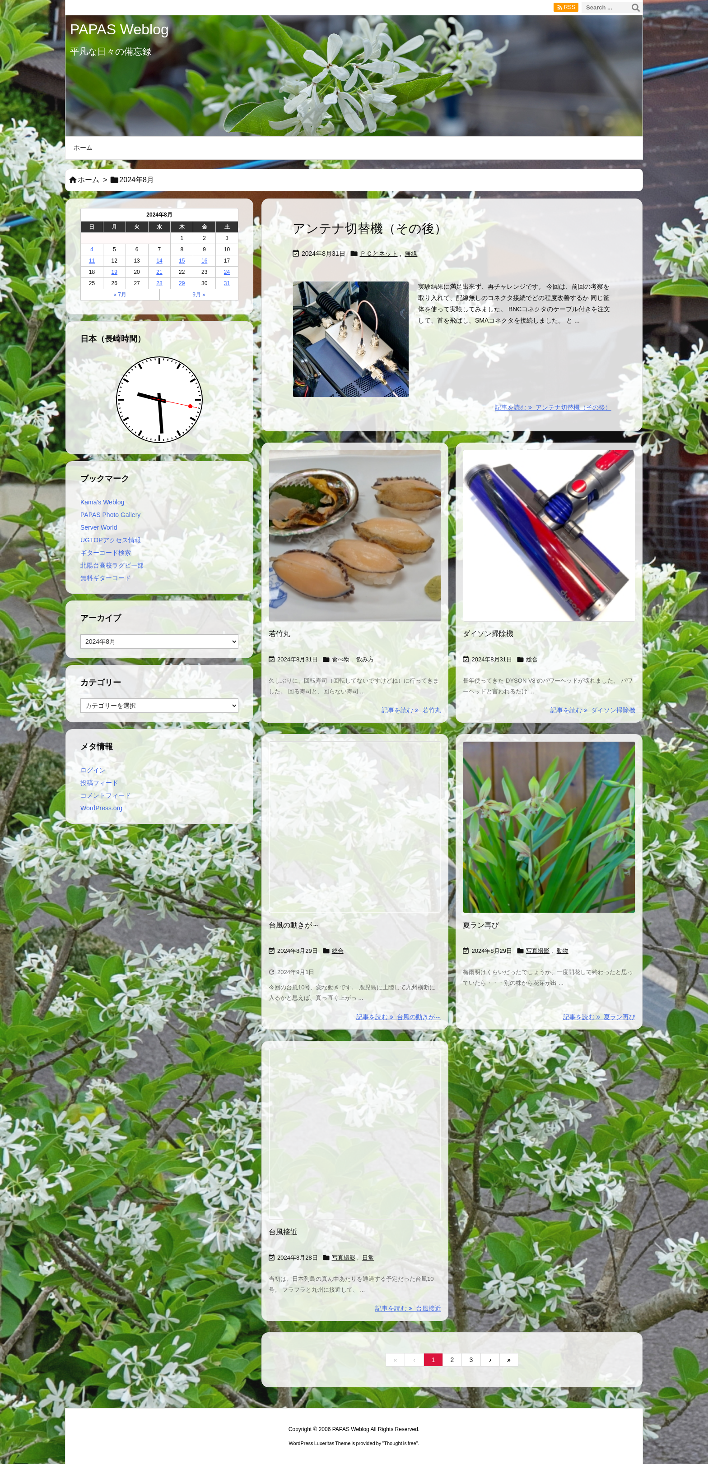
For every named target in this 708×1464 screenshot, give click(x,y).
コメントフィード (105, 795)
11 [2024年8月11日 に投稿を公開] (92, 261)
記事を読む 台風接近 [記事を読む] (408, 1308)
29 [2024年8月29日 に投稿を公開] (182, 283)
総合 (532, 659)
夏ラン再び (481, 925)
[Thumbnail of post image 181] (355, 827)
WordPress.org (101, 808)
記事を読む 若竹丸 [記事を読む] (411, 710)
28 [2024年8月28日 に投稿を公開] (159, 283)
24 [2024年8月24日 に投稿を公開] (227, 272)
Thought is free (400, 1443)
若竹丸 (279, 633)
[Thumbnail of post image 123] (549, 536)
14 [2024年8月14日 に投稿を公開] (159, 261)
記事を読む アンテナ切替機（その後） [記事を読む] (553, 407)
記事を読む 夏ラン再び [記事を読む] (599, 1017)
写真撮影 (538, 950)
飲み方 (365, 659)
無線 (411, 253)
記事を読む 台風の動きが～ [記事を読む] (398, 1017)
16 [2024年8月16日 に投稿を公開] (204, 261)
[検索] (636, 7)
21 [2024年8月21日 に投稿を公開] (159, 272)
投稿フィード (99, 782)
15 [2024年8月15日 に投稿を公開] (182, 261)
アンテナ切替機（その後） (370, 229)
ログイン (93, 770)
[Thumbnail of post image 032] (355, 1134)
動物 (562, 950)
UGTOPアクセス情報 (110, 540)
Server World (98, 527)
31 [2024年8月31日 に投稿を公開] (227, 283)
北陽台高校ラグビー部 (112, 565)
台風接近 (283, 1232)
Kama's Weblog (102, 502)
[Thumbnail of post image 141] (549, 827)
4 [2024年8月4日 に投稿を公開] (91, 249)
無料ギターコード (105, 578)
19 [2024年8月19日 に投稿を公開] (114, 272)
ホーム (88, 180)
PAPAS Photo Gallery (110, 514)
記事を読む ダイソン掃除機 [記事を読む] (592, 710)
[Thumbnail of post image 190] (355, 536)
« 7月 (119, 294)
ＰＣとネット (379, 253)
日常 (368, 1257)
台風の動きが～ (294, 925)
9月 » (198, 294)
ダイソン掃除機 (488, 633)
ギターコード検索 (105, 552)
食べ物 (340, 659)
